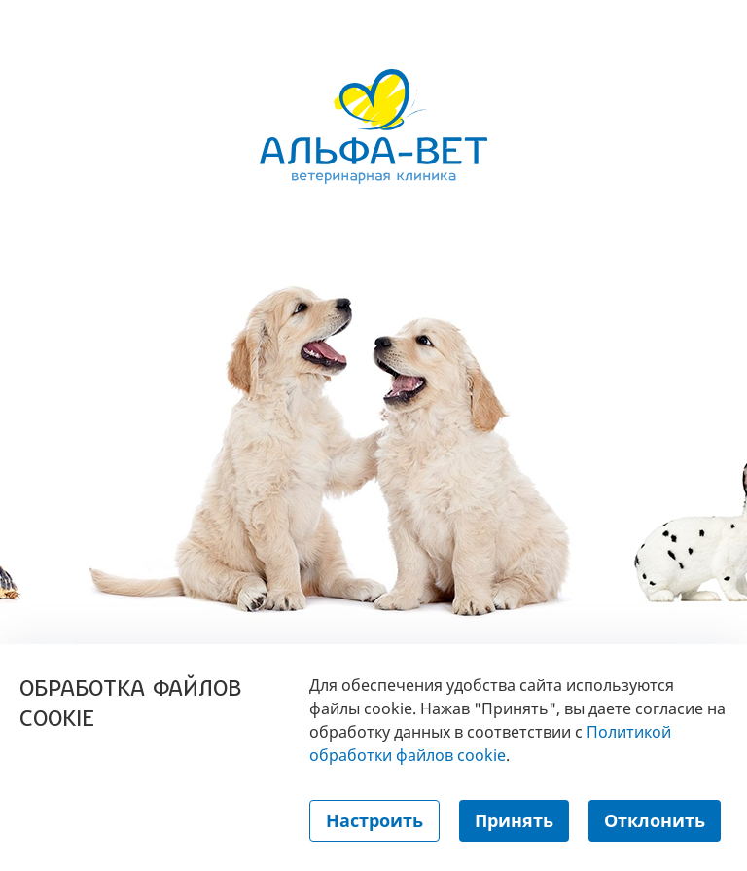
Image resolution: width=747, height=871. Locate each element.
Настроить (374, 820)
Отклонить (654, 820)
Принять (514, 820)
